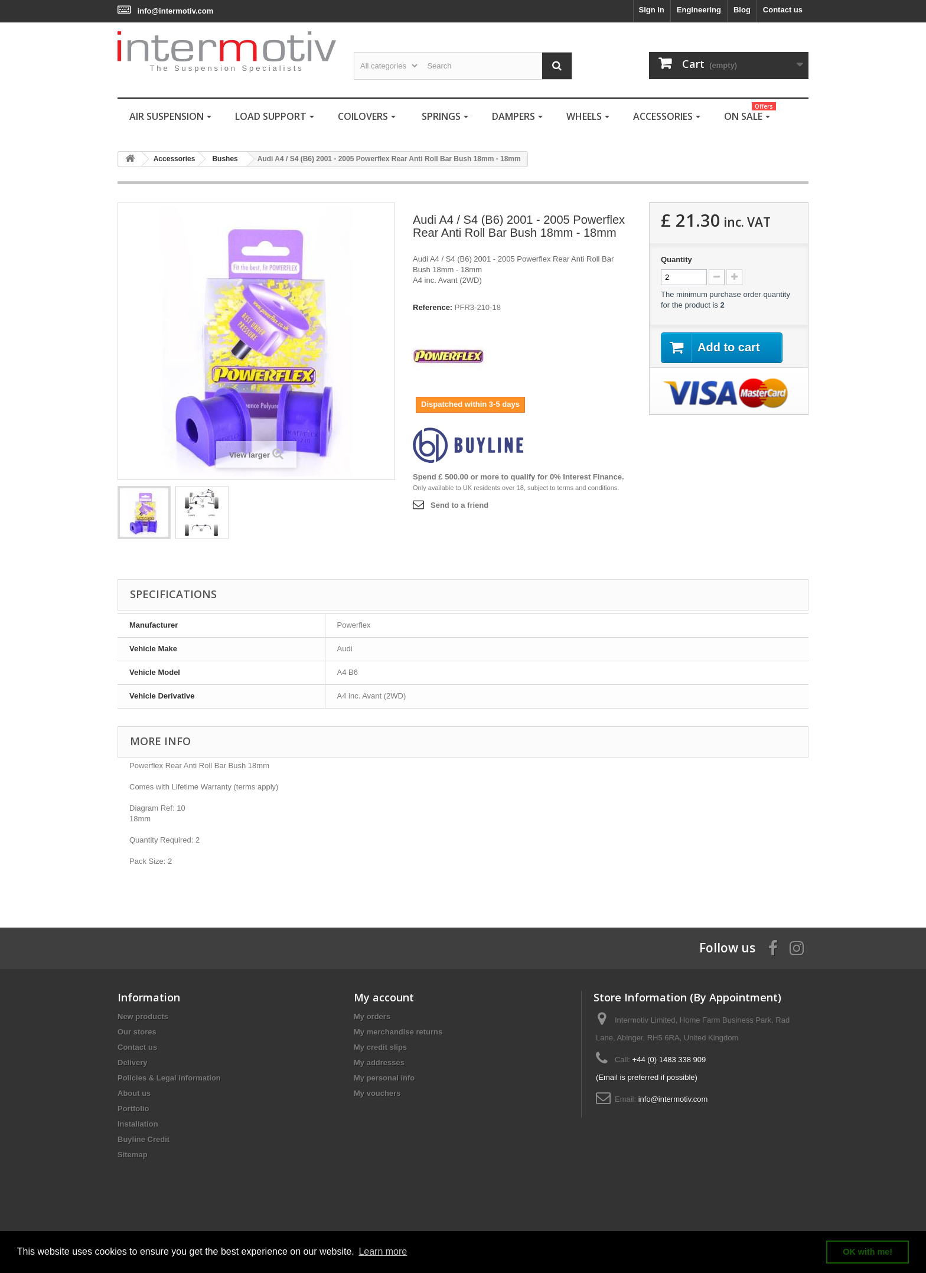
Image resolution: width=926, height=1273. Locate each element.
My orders (372, 1016)
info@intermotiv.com (176, 10)
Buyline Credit (143, 1139)
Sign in (651, 9)
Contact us (783, 9)
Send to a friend (459, 505)
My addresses (379, 1062)
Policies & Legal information (169, 1077)
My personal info (384, 1077)
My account (384, 997)
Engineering (699, 9)
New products (143, 1016)
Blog (742, 9)
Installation (138, 1123)
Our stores (137, 1031)
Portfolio (133, 1108)
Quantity (676, 259)
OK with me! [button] (867, 1251)
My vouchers (377, 1093)
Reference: (432, 307)
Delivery (133, 1062)
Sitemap (133, 1154)
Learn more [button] (382, 1251)
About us (134, 1093)
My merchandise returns (398, 1031)
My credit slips (380, 1047)
